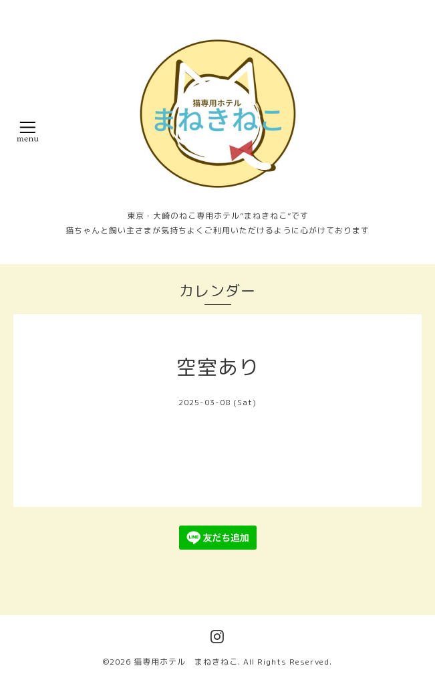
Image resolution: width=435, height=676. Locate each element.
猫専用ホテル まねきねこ (186, 661)
